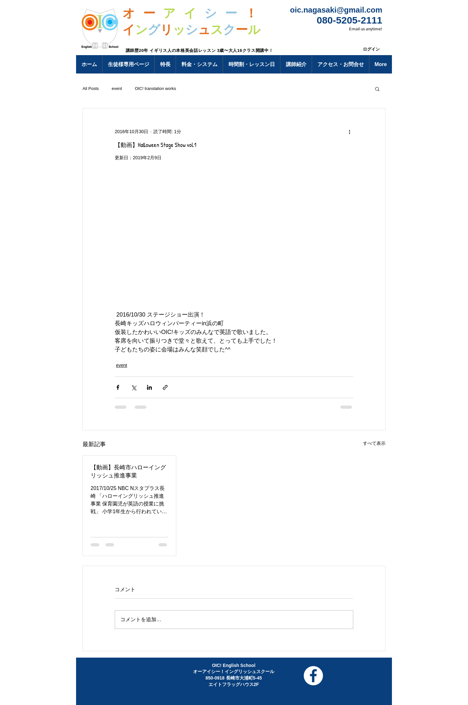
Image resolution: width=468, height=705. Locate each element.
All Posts (91, 88)
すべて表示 (374, 443)
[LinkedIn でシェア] (149, 387)
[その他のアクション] (349, 131)
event (117, 88)
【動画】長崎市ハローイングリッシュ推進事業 (128, 471)
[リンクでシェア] (165, 387)
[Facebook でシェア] (118, 387)
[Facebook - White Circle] (313, 675)
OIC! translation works (155, 88)
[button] (128, 64)
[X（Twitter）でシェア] (134, 387)
